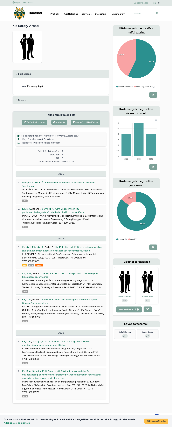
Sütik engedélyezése (156, 421)
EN (154, 3)
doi (24, 265)
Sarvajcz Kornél (125, 296)
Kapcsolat (28, 2)
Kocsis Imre (147, 296)
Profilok (55, 14)
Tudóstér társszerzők (35, 122)
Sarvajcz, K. (28, 182)
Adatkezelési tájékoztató (17, 422)
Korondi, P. (70, 247)
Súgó (16, 2)
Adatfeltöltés (71, 14)
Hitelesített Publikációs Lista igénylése (39, 142)
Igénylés (86, 14)
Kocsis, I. (26, 247)
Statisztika (102, 14)
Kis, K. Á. (39, 182)
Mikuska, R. (38, 247)
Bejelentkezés (141, 2)
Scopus (39, 265)
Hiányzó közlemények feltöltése (36, 139)
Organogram (118, 14)
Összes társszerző (129, 309)
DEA (24, 201)
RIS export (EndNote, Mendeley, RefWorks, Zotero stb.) (48, 135)
